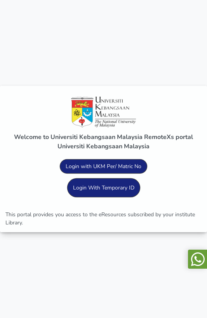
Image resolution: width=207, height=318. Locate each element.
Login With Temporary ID (103, 187)
